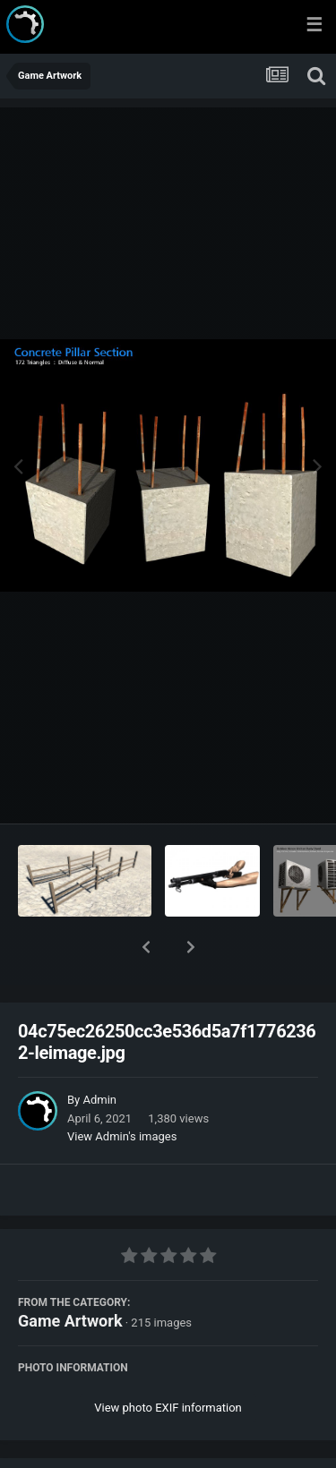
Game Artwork (70, 1274)
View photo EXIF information (168, 1361)
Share (78, 1443)
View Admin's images (122, 1090)
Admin (99, 1053)
